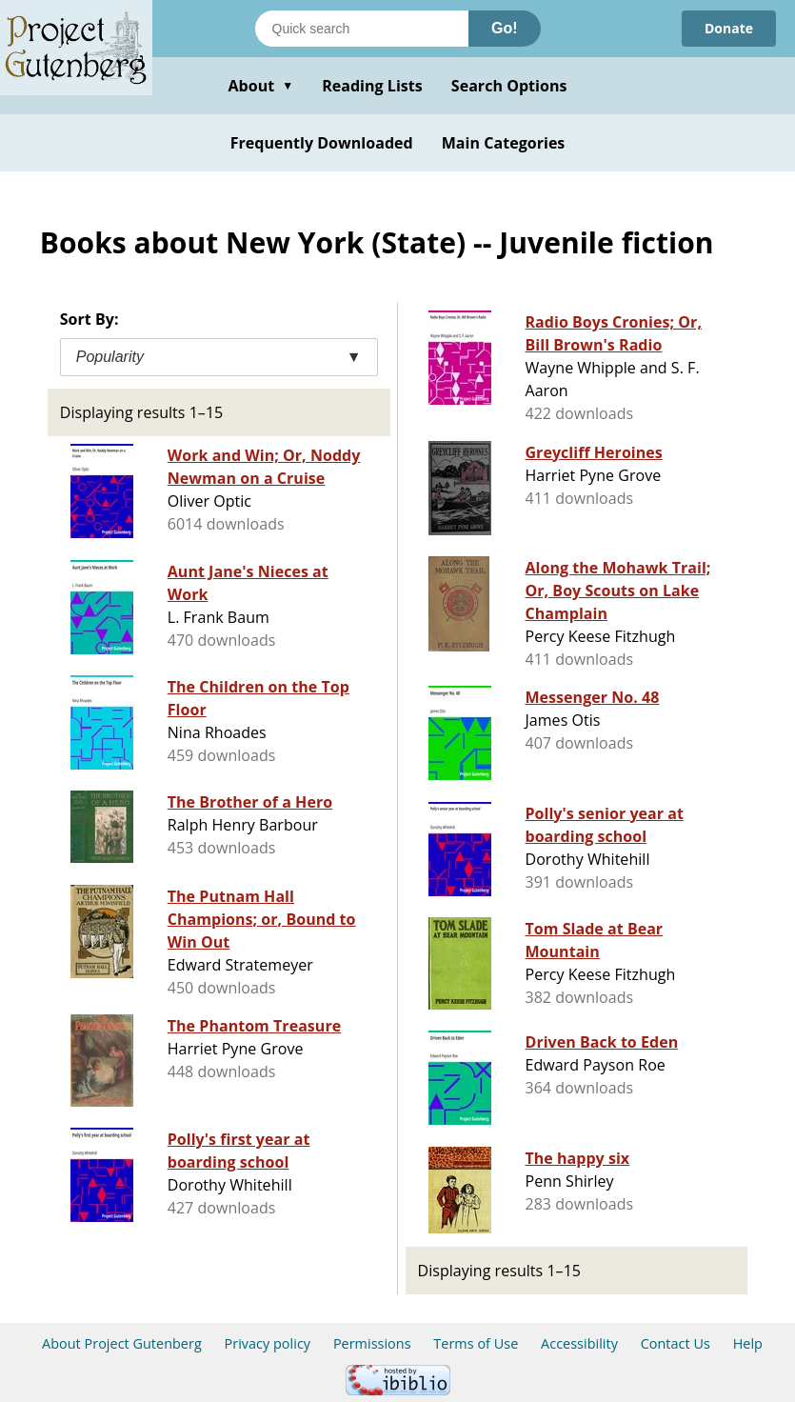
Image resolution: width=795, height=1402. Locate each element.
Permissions (372, 1343)
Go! (504, 28)
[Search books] (361, 28)
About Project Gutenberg (122, 1343)
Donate (729, 28)
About (260, 85)
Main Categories (504, 142)
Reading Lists (372, 85)
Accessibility (579, 1343)
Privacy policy (268, 1343)
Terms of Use (475, 1343)
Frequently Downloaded (321, 142)
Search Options (509, 85)
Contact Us (675, 1343)
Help (748, 1343)
